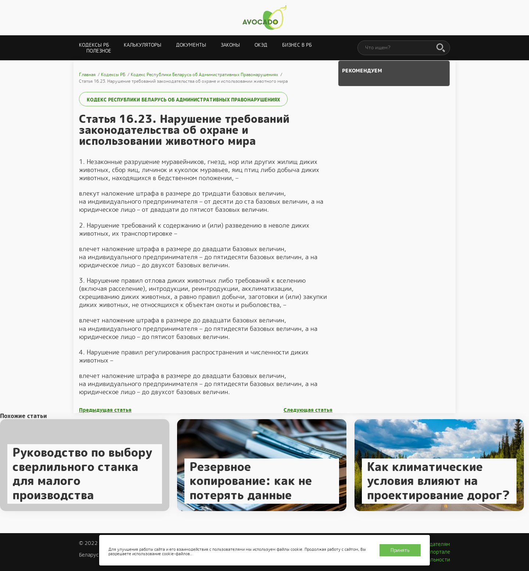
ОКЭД (261, 45)
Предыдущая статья (105, 410)
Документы (191, 45)
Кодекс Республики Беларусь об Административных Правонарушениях (183, 99)
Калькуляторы (142, 45)
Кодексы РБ (94, 45)
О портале (437, 552)
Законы (230, 45)
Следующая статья (308, 410)
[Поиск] (440, 48)
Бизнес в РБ (297, 45)
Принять (400, 550)
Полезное (98, 50)
